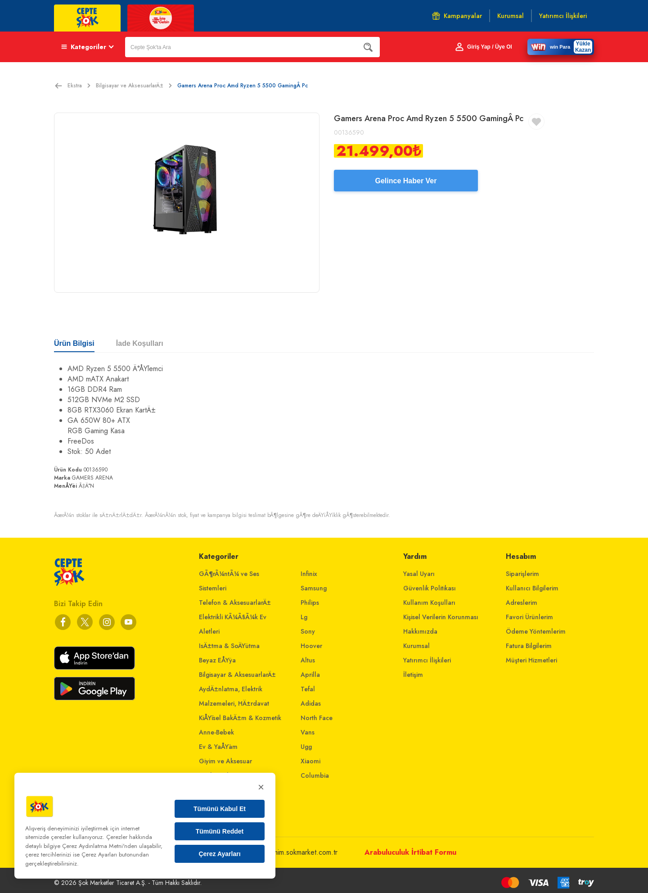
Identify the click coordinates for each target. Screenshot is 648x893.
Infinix (309, 573)
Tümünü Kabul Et (220, 808)
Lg (304, 616)
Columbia (315, 775)
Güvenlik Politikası (429, 588)
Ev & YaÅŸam (218, 746)
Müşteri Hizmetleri (531, 660)
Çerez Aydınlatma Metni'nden (99, 846)
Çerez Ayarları (219, 853)
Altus (308, 660)
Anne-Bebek (216, 732)
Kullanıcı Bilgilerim (532, 588)
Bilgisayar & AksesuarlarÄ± (237, 674)
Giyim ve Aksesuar (225, 761)
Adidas (311, 703)
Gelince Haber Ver (406, 181)
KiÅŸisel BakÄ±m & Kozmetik (240, 717)
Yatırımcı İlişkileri (427, 660)
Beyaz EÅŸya (217, 660)
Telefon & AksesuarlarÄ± (235, 602)
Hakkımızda (420, 631)
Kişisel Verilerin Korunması (440, 616)
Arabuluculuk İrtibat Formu (410, 852)
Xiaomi (310, 761)
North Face (317, 717)
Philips (310, 602)
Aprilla (310, 674)
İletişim (413, 674)
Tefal (308, 689)
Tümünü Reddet (220, 831)
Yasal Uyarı (419, 573)
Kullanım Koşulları (429, 602)
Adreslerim (521, 602)
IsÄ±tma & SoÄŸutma (229, 645)
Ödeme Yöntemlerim (536, 631)
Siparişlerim (522, 573)
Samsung (314, 588)
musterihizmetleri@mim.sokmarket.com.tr (277, 852)
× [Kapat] (261, 787)
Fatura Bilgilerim (529, 645)
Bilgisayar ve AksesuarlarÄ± (134, 85)
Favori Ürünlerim (529, 616)
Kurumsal (416, 645)
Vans (308, 732)
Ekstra (79, 85)
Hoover (311, 645)
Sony (308, 631)
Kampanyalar (457, 16)
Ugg (306, 746)
